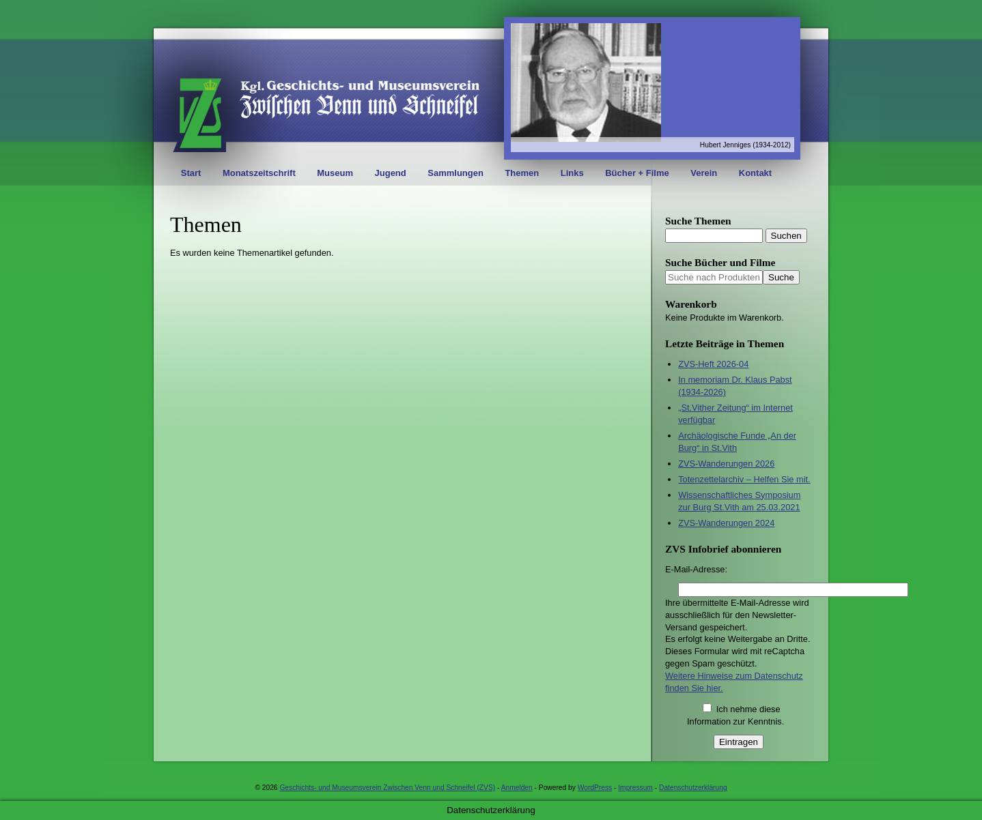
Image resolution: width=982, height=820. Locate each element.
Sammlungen (455, 173)
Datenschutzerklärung (693, 787)
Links (572, 173)
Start (191, 173)
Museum (335, 173)
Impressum (635, 787)
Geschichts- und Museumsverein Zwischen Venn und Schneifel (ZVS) (387, 787)
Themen (522, 173)
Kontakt (755, 173)
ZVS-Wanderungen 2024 (726, 523)
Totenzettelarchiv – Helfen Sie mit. (744, 479)
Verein (703, 173)
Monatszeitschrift (259, 173)
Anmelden (517, 787)
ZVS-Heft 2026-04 (713, 364)
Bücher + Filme (637, 173)
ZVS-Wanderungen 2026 (726, 463)
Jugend (390, 173)
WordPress (595, 787)
